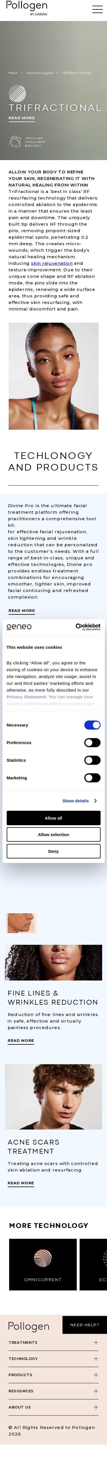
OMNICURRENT (43, 1280)
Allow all (53, 817)
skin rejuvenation (51, 263)
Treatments (23, 1342)
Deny (53, 851)
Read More (22, 118)
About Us (20, 1407)
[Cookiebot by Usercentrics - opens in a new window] (76, 627)
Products (20, 1374)
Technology (23, 1358)
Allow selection (53, 834)
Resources (21, 1391)
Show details (75, 800)
